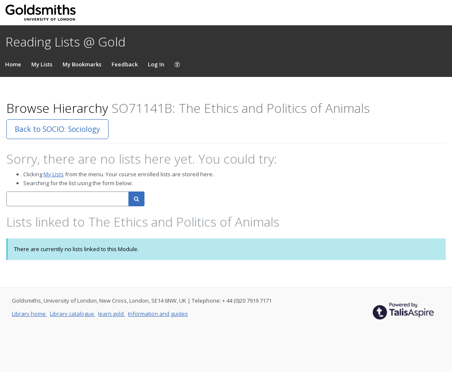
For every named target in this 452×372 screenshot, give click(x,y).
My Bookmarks (82, 64)
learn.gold (111, 313)
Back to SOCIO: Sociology (57, 129)
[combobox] (67, 198)
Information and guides (158, 313)
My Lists (41, 64)
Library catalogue (72, 313)
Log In (156, 64)
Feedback (125, 64)
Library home (29, 313)
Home (13, 64)
